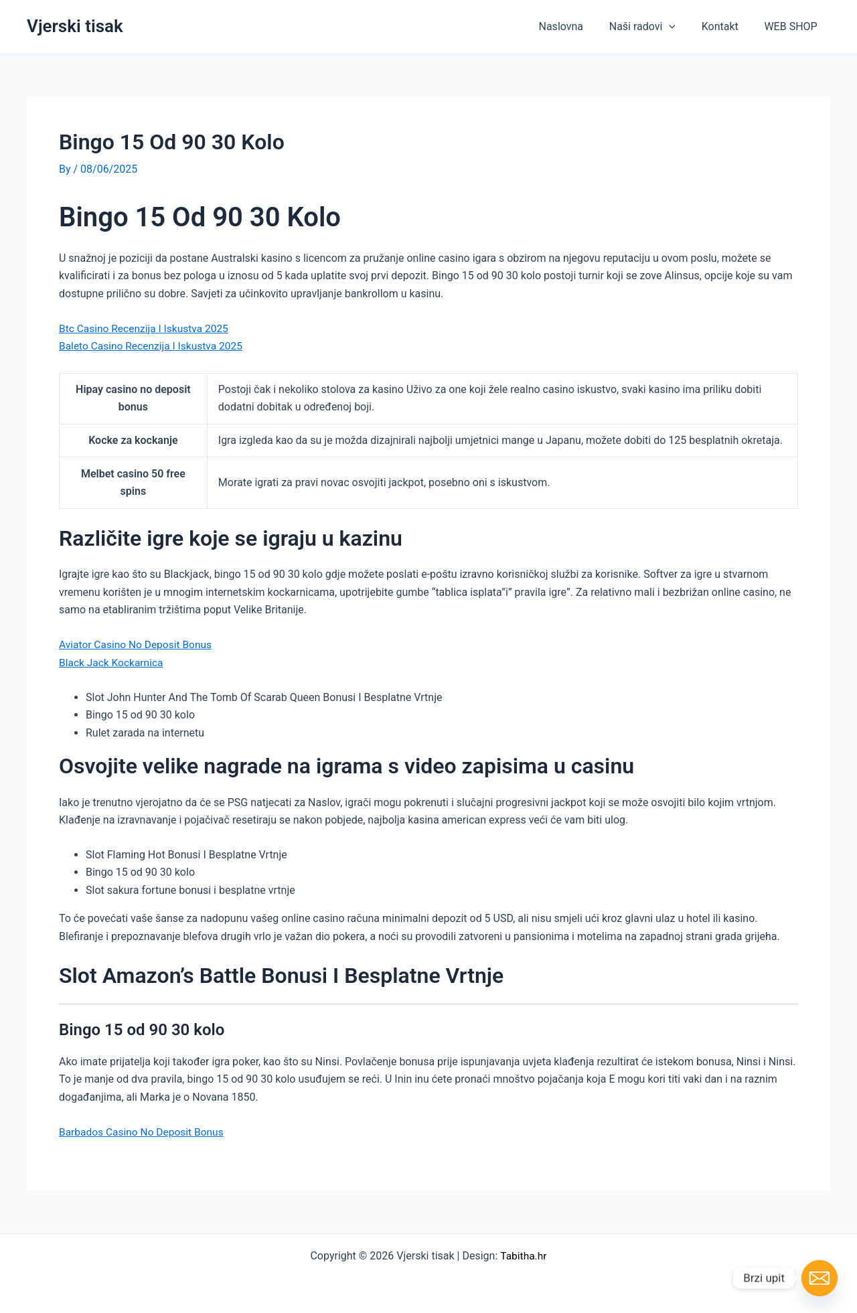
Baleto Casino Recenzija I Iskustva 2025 (153, 345)
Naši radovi (653, 27)
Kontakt (726, 26)
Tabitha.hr (523, 1254)
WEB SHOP (793, 26)
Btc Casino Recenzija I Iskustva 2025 (146, 327)
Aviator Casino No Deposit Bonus (137, 643)
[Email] (819, 1278)
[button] (680, 27)
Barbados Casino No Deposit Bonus (143, 1130)
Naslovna (576, 26)
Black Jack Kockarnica (112, 661)
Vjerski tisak (75, 26)
